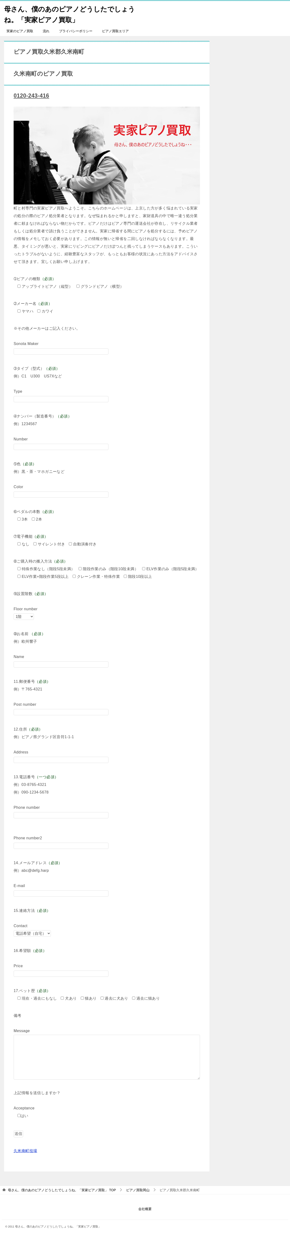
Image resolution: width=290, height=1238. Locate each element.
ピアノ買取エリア (115, 31)
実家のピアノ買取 (19, 31)
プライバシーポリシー (75, 31)
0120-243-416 (32, 95)
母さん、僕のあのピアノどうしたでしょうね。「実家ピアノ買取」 (70, 13)
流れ (46, 31)
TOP (62, 1190)
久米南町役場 (25, 1151)
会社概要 (145, 1209)
